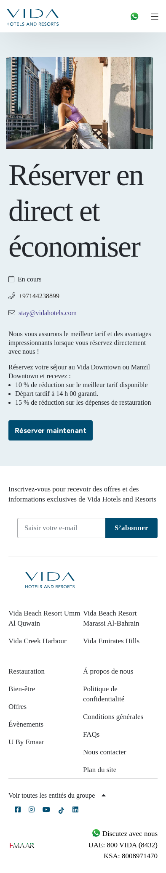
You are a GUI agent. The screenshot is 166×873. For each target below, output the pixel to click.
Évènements (25, 724)
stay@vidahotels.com (48, 312)
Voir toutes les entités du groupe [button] (57, 795)
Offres (17, 707)
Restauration (26, 671)
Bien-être (21, 689)
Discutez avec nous (124, 834)
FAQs (91, 734)
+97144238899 (39, 296)
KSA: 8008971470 (131, 856)
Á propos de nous (108, 671)
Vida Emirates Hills (111, 641)
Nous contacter (104, 752)
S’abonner (131, 528)
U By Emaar (26, 742)
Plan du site (99, 770)
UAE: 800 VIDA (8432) (123, 845)
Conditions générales (113, 717)
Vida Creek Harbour (37, 641)
